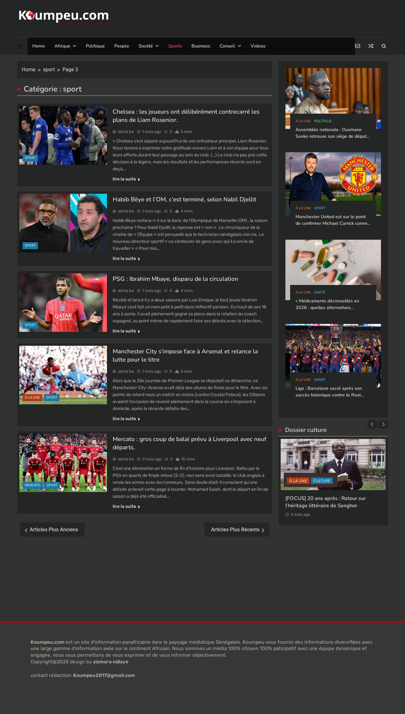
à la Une (32, 397)
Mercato (32, 485)
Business (200, 46)
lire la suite (126, 179)
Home (38, 46)
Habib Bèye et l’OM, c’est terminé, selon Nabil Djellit (184, 199)
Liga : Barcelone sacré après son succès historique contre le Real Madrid (329, 395)
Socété (146, 46)
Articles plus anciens (54, 530)
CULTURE (322, 480)
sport (30, 158)
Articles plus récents (235, 530)
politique (323, 121)
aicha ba (126, 131)
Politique (95, 46)
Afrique (62, 46)
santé (319, 292)
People (121, 46)
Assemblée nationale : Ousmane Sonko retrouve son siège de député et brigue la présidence (332, 136)
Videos (258, 46)
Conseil (227, 46)
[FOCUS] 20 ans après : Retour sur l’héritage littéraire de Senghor (325, 502)
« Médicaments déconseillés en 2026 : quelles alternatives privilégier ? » (327, 308)
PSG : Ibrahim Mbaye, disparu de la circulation (175, 279)
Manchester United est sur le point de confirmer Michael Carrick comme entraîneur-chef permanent (333, 223)
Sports (175, 46)
